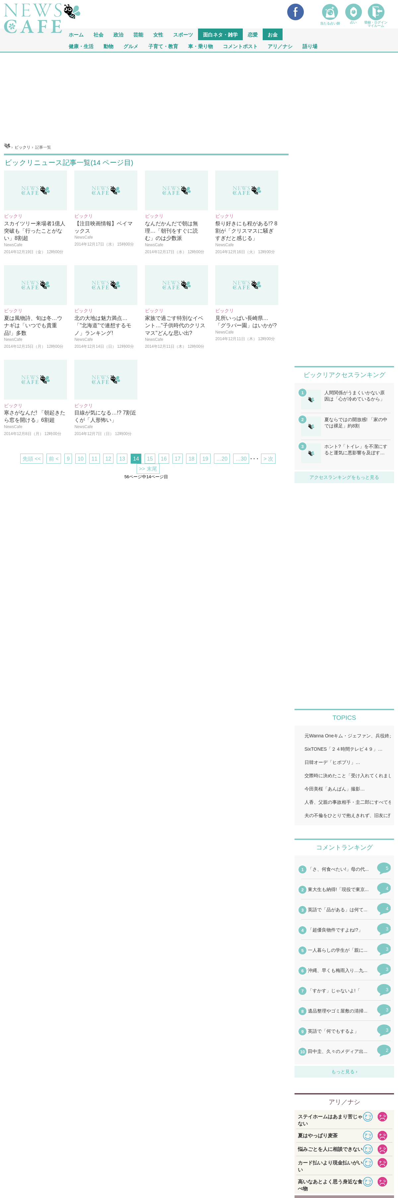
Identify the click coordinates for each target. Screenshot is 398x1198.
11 (95, 459)
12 (108, 459)
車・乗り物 (200, 45)
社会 (98, 34)
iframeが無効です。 (344, 965)
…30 (241, 459)
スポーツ (183, 34)
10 (81, 459)
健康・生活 (81, 45)
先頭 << (32, 459)
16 (164, 459)
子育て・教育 (163, 45)
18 (191, 459)
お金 (273, 34)
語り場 (309, 45)
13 (122, 459)
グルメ (130, 45)
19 (205, 459)
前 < (54, 459)
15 (150, 459)
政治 (118, 34)
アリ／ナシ (280, 45)
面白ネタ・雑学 (220, 34)
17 (178, 459)
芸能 (138, 34)
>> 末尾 (148, 469)
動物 (108, 45)
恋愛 (253, 34)
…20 (222, 459)
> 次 (268, 459)
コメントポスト (240, 45)
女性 (158, 34)
